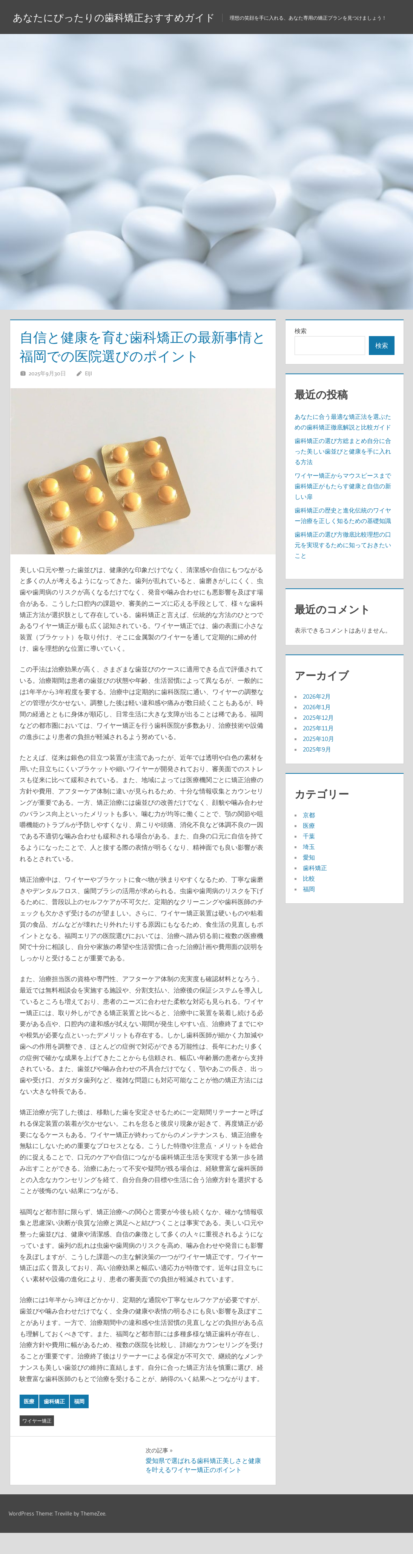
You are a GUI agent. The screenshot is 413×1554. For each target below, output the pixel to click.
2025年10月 (318, 760)
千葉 (309, 857)
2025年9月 (317, 770)
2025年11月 (318, 749)
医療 (29, 1422)
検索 (301, 352)
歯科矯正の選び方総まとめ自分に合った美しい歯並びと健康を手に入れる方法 (343, 472)
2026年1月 (317, 728)
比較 (309, 899)
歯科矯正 (54, 1422)
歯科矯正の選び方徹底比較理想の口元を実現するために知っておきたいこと (343, 566)
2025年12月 (318, 738)
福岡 (79, 1422)
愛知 (309, 878)
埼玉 (309, 868)
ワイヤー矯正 (37, 1442)
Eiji (88, 394)
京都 (309, 836)
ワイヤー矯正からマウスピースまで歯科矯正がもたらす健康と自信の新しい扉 (343, 507)
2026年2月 (317, 717)
